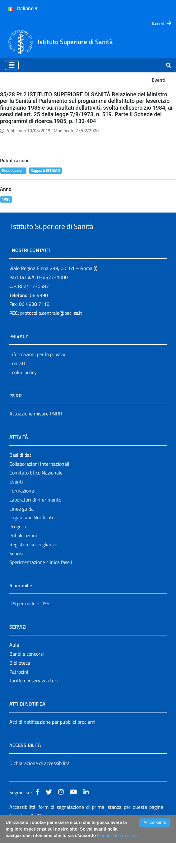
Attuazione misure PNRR (35, 428)
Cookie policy (23, 386)
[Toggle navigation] (12, 65)
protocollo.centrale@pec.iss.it (51, 327)
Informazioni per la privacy (37, 368)
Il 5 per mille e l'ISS (29, 618)
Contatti (18, 377)
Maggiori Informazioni (118, 835)
